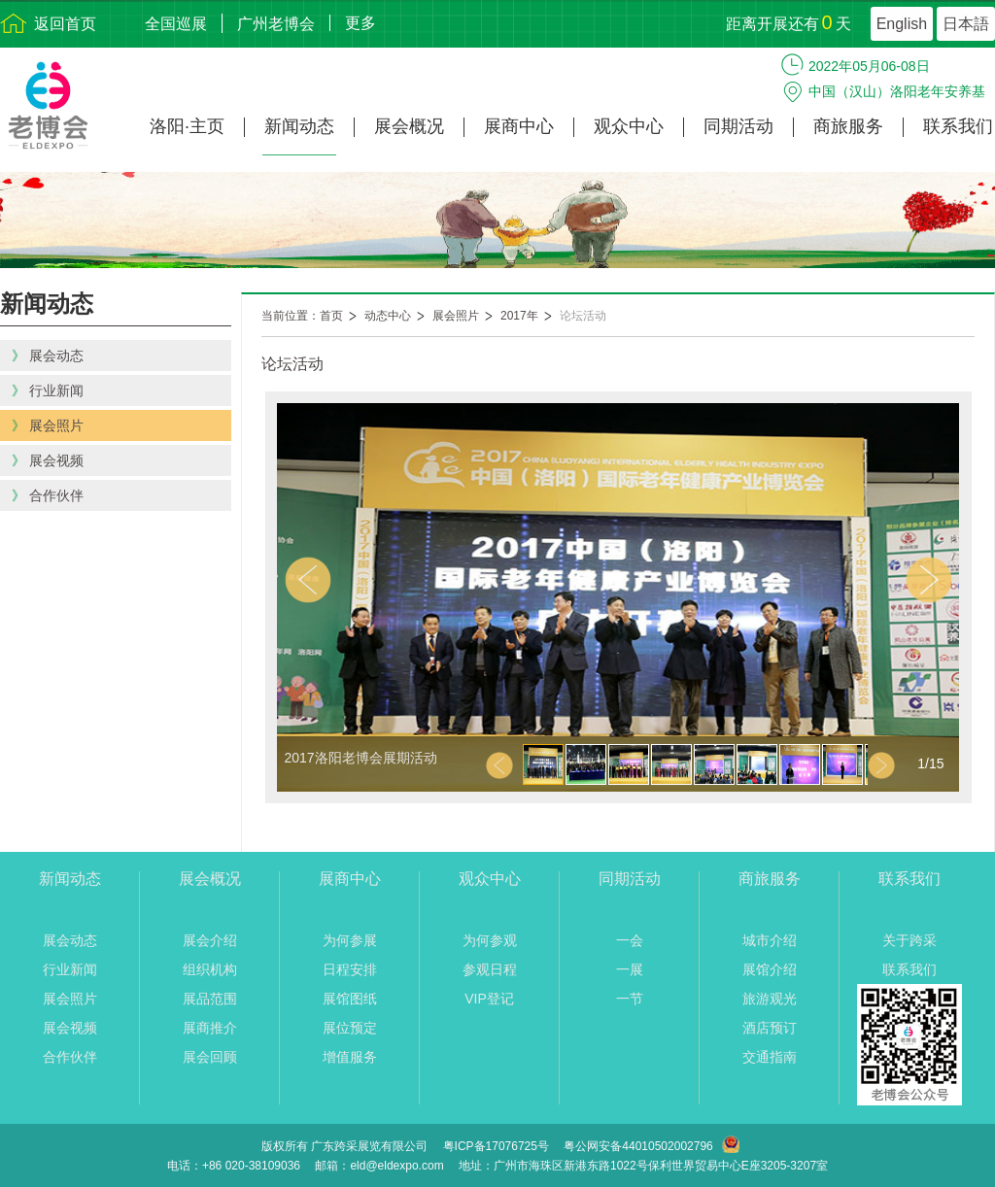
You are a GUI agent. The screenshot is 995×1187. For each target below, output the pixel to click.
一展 (629, 969)
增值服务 (350, 1057)
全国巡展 (176, 24)
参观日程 (490, 969)
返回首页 (65, 24)
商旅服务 (848, 127)
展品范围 (210, 998)
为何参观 (490, 940)
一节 (629, 998)
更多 (360, 23)
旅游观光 (769, 998)
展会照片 (455, 315)
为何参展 (350, 940)
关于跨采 (909, 940)
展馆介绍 (769, 969)
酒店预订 (769, 1027)
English (901, 24)
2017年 (519, 315)
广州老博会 (276, 24)
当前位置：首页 (302, 315)
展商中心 (519, 127)
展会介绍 (210, 940)
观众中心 (629, 127)
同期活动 (738, 127)
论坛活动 (583, 315)
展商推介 (210, 1027)
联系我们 (958, 127)
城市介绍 (769, 940)
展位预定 (350, 1027)
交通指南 (769, 1057)
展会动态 (70, 940)
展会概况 (409, 127)
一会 (629, 940)
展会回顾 (210, 1057)
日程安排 (350, 969)
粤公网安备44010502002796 (638, 1146)
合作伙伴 (70, 1057)
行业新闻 (70, 969)
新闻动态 (299, 127)
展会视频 (70, 1027)
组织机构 (210, 969)
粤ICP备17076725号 (496, 1146)
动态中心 (387, 315)
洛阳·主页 (187, 127)
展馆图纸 (350, 998)
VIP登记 (489, 998)
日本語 (966, 24)
